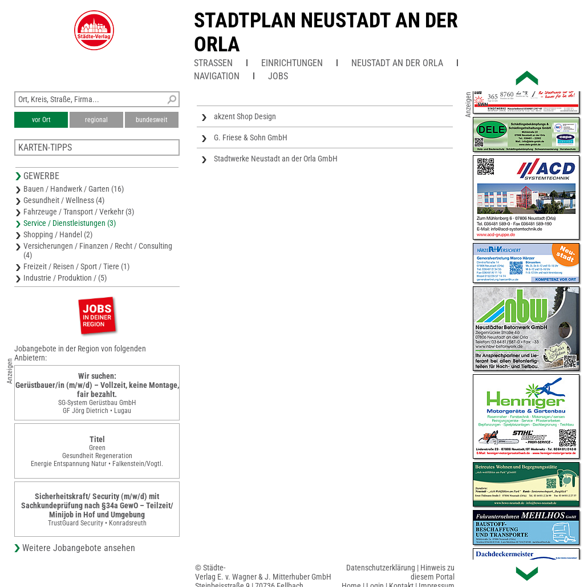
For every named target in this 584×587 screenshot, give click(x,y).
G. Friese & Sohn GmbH (250, 137)
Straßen (213, 63)
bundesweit (152, 120)
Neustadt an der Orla (397, 63)
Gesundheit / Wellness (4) (63, 200)
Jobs (278, 76)
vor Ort (41, 120)
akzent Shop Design (245, 116)
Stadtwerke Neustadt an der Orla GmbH (276, 158)
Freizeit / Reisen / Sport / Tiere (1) (76, 266)
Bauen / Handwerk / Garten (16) (73, 188)
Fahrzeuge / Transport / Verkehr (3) (78, 211)
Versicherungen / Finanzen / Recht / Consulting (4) (97, 250)
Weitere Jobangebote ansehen (78, 548)
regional (96, 120)
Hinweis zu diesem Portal (433, 572)
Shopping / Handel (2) (57, 234)
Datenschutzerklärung (380, 567)
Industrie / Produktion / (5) (65, 277)
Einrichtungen (292, 63)
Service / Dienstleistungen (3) (69, 223)
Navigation (217, 76)
